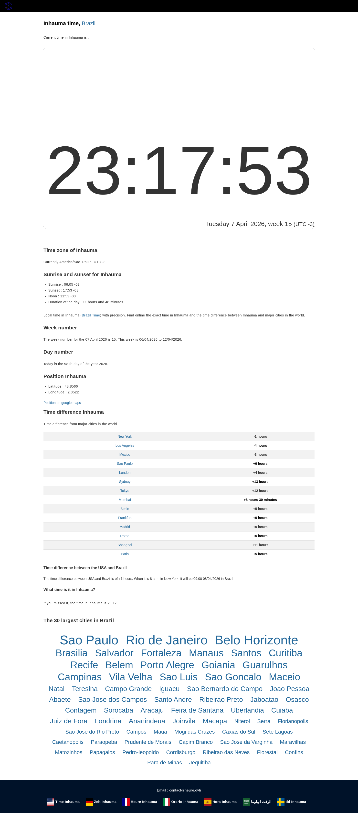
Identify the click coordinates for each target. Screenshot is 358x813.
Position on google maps (62, 403)
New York (124, 436)
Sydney (125, 482)
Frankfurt (125, 518)
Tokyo (124, 491)
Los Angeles (125, 445)
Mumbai (125, 500)
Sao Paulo (125, 464)
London (125, 473)
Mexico (124, 454)
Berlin (124, 509)
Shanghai (124, 545)
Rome (124, 536)
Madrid (125, 527)
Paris (125, 554)
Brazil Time (91, 315)
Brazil (88, 23)
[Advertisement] (179, 84)
